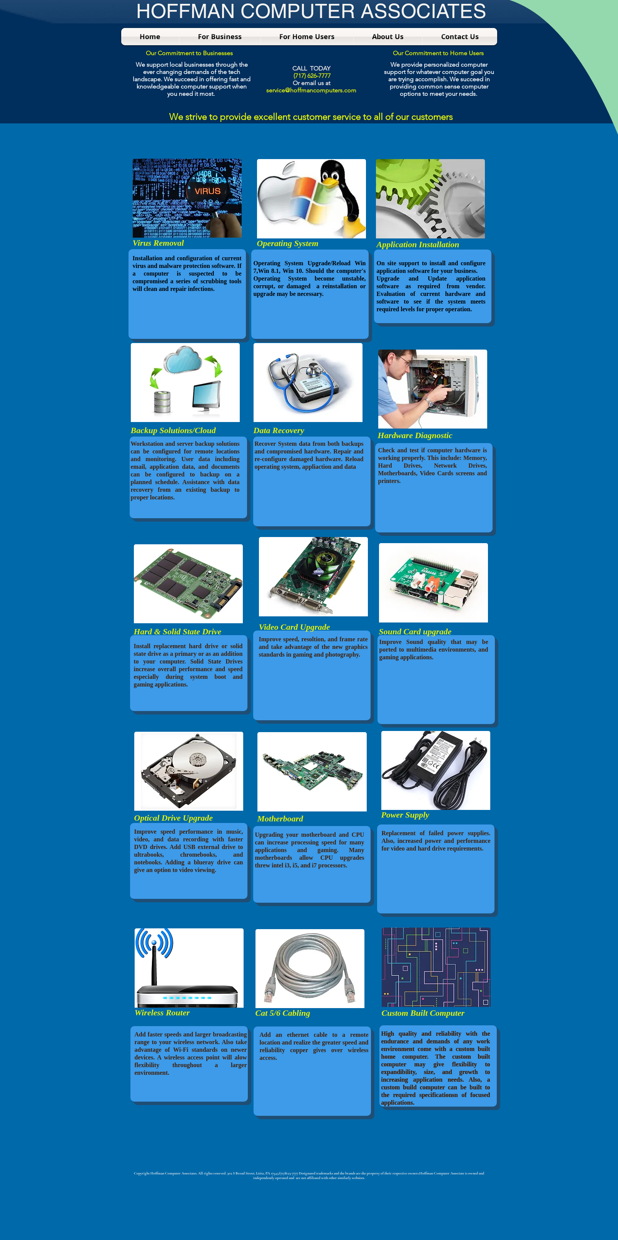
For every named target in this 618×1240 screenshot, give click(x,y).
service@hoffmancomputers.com (311, 90)
